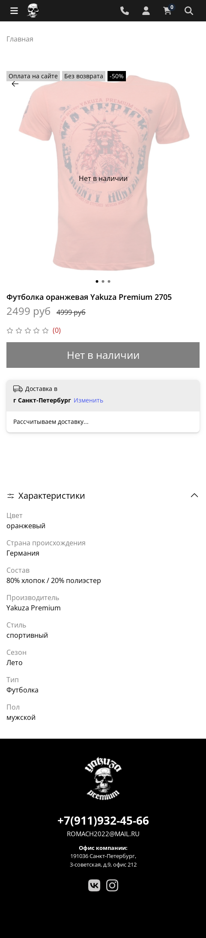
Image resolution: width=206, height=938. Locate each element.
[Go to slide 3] (109, 281)
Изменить (88, 400)
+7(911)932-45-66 (103, 820)
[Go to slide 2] (103, 281)
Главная (19, 39)
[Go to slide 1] (97, 281)
